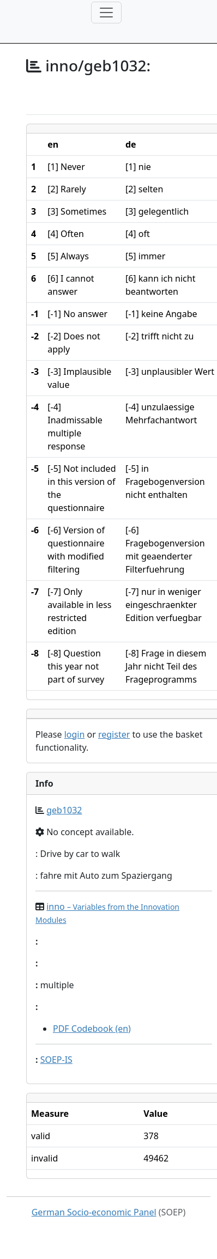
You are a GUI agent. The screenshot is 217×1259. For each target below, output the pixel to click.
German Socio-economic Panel (94, 1212)
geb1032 (64, 810)
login (74, 734)
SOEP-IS (56, 1060)
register (114, 734)
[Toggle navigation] (106, 12)
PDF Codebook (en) (92, 1029)
